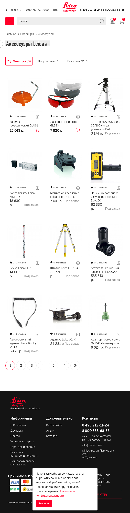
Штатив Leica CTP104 (64, 268)
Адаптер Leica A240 (63, 339)
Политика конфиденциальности (24, 454)
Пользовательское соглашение (22, 462)
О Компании (18, 425)
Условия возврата (22, 441)
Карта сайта (54, 425)
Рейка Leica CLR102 (22, 268)
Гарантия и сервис (22, 446)
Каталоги (52, 436)
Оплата (15, 436)
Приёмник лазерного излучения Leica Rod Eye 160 (104, 196)
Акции (50, 430)
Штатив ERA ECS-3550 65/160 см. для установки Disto (105, 125)
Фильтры (19, 61)
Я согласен (43, 503)
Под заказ (112, 133)
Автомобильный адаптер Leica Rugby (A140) (23, 343)
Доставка (16, 430)
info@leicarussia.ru (93, 445)
